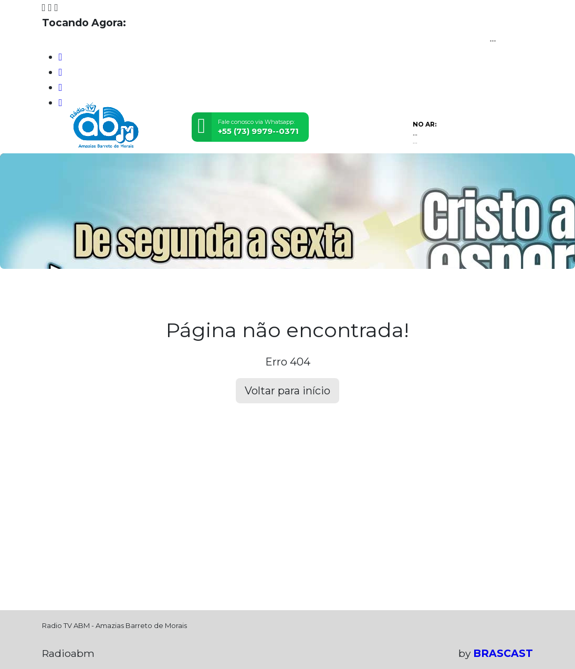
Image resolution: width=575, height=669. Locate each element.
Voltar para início (287, 390)
